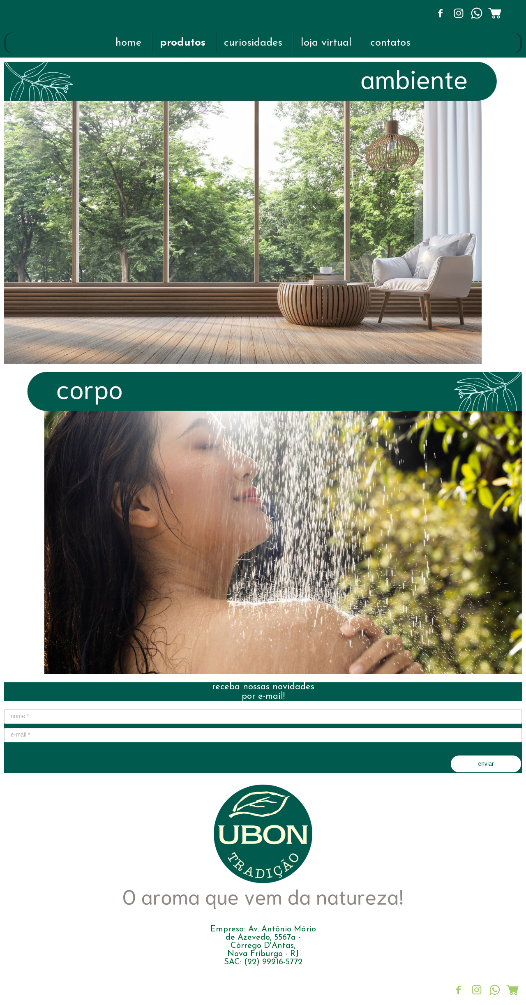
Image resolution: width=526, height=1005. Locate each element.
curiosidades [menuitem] (253, 43)
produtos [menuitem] (182, 43)
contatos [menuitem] (390, 43)
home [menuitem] (128, 43)
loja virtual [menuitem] (326, 43)
